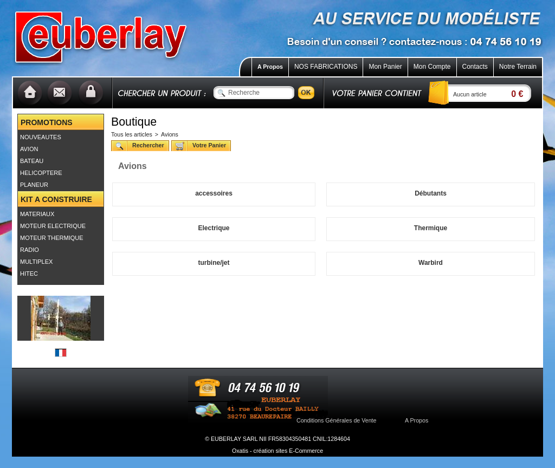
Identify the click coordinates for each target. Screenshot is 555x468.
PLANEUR (34, 184)
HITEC (29, 273)
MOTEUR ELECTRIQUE (53, 226)
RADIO (29, 249)
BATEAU (31, 161)
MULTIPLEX (36, 261)
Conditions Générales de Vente (336, 420)
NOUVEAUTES (40, 137)
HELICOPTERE (41, 173)
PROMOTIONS (47, 122)
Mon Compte (432, 66)
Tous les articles (131, 134)
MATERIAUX (37, 214)
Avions (169, 134)
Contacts (475, 66)
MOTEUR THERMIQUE (51, 238)
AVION (29, 149)
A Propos (270, 66)
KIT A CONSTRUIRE (56, 199)
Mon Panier (385, 66)
